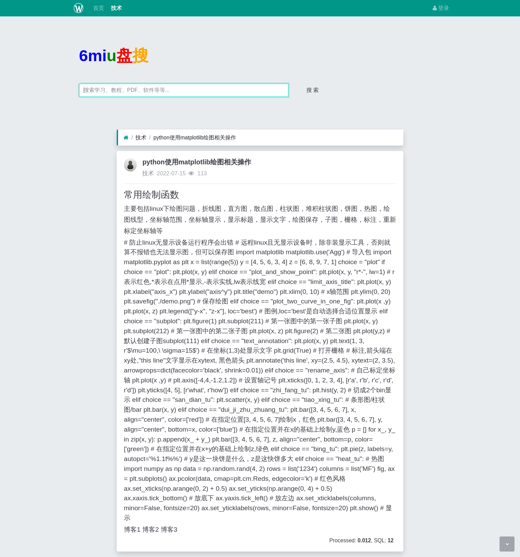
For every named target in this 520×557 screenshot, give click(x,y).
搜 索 (312, 90)
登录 (441, 8)
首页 (97, 8)
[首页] (126, 138)
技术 (116, 8)
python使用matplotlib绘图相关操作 (195, 137)
